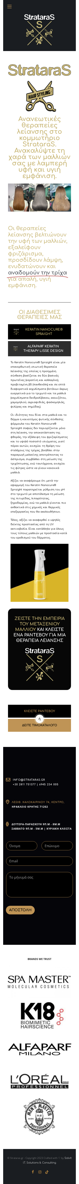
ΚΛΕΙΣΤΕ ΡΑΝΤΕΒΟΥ (39, 711)
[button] (12, 197)
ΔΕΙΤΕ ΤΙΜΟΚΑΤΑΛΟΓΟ (39, 725)
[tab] (39, 331)
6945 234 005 (49, 784)
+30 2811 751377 (24, 784)
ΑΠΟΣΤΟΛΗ (20, 910)
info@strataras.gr (29, 779)
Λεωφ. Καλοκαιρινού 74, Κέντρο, (38, 802)
